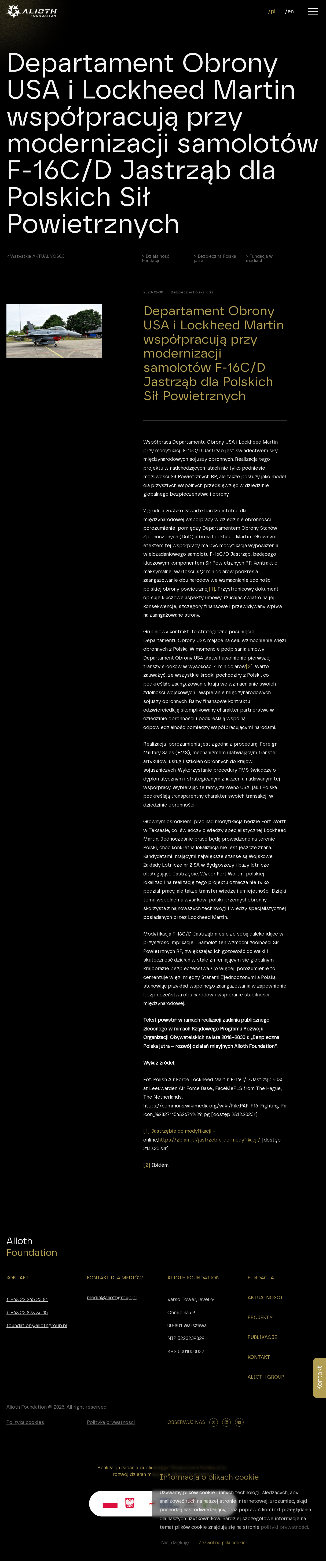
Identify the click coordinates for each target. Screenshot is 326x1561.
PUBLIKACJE (262, 1337)
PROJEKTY (260, 1317)
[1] (212, 593)
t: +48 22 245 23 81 (27, 1299)
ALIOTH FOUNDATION (193, 1277)
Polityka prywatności (111, 1422)
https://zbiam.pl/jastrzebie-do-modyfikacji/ (209, 1143)
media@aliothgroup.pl (112, 1297)
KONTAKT (17, 1277)
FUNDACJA (261, 1277)
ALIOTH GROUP (266, 1377)
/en (289, 11)
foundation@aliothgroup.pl (36, 1325)
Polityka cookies (25, 1422)
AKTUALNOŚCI (265, 1297)
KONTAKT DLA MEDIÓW (115, 1277)
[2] (249, 670)
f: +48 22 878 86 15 (27, 1312)
